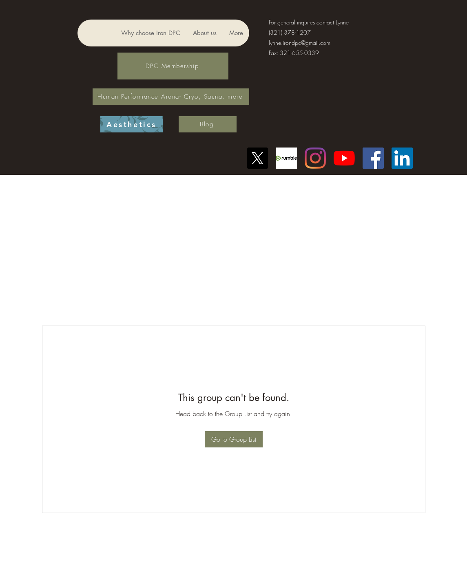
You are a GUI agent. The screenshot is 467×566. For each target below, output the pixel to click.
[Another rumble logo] (286, 158)
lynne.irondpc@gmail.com (299, 42)
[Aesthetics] (131, 124)
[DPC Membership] (172, 66)
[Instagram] (315, 158)
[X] (257, 158)
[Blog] (208, 124)
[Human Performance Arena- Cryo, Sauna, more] (171, 96)
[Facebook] (373, 158)
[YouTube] (344, 158)
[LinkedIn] (402, 158)
